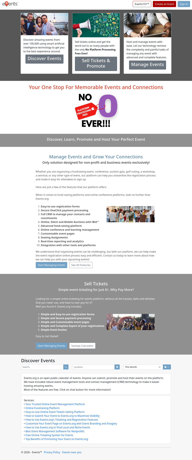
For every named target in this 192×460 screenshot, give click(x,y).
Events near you (72, 452)
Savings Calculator (82, 346)
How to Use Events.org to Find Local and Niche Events (57, 427)
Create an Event (164, 4)
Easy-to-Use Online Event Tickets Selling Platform (55, 412)
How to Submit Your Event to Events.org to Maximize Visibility (62, 416)
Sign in (184, 4)
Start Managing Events (51, 265)
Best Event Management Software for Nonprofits (54, 431)
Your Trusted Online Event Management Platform (55, 404)
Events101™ (142, 4)
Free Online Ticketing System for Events (49, 435)
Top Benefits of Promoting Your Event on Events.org (56, 439)
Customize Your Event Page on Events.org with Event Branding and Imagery (71, 423)
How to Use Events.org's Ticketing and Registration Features (61, 419)
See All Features (81, 265)
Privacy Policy (52, 452)
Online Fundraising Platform (42, 408)
